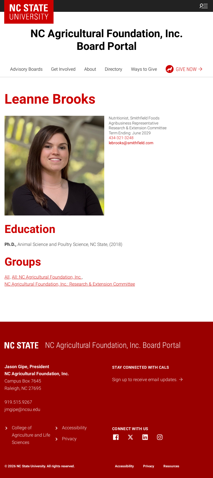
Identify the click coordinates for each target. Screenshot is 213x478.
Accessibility (74, 427)
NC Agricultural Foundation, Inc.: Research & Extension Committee (70, 284)
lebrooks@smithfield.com (131, 143)
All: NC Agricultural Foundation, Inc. (47, 277)
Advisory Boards (26, 69)
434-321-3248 (121, 137)
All (7, 277)
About (90, 69)
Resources (171, 466)
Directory (113, 69)
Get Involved (63, 69)
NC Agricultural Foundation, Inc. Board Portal (106, 39)
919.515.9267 (18, 402)
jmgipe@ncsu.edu (22, 409)
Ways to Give (144, 69)
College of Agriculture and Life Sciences (31, 435)
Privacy (69, 438)
